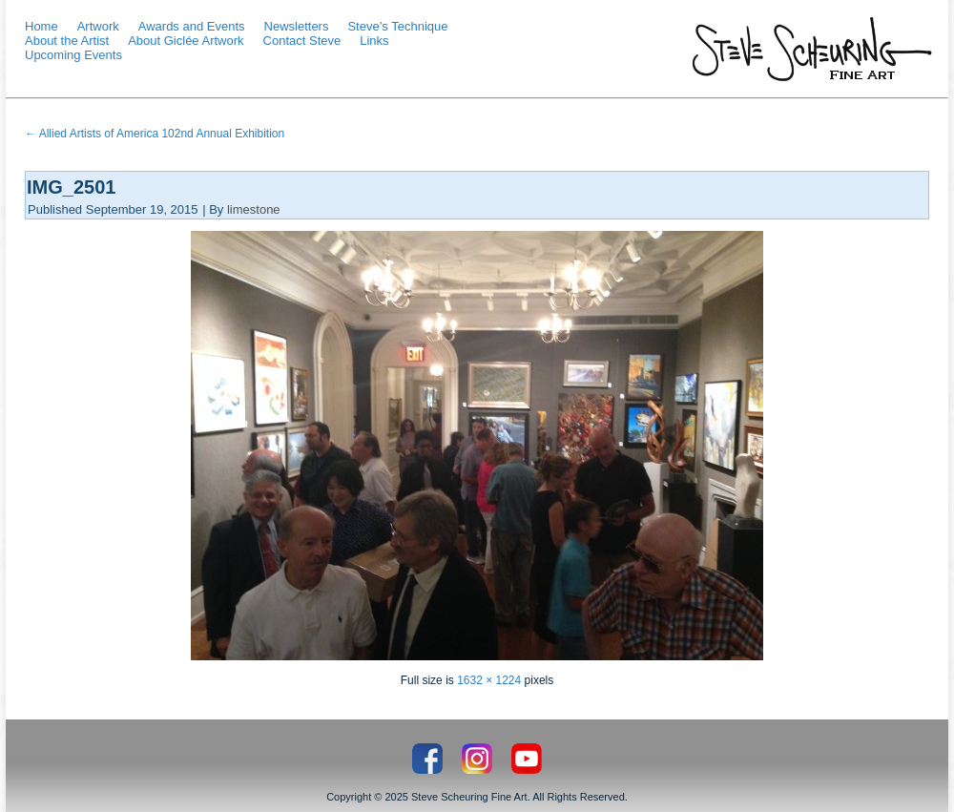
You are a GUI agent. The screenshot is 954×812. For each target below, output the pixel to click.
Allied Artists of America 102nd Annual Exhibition (154, 133)
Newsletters (296, 26)
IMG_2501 (71, 187)
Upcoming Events (73, 55)
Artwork (98, 26)
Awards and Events (191, 26)
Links (374, 40)
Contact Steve (302, 40)
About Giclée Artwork (185, 40)
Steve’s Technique (397, 26)
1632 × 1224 (489, 680)
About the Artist (67, 40)
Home (41, 26)
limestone (253, 209)
